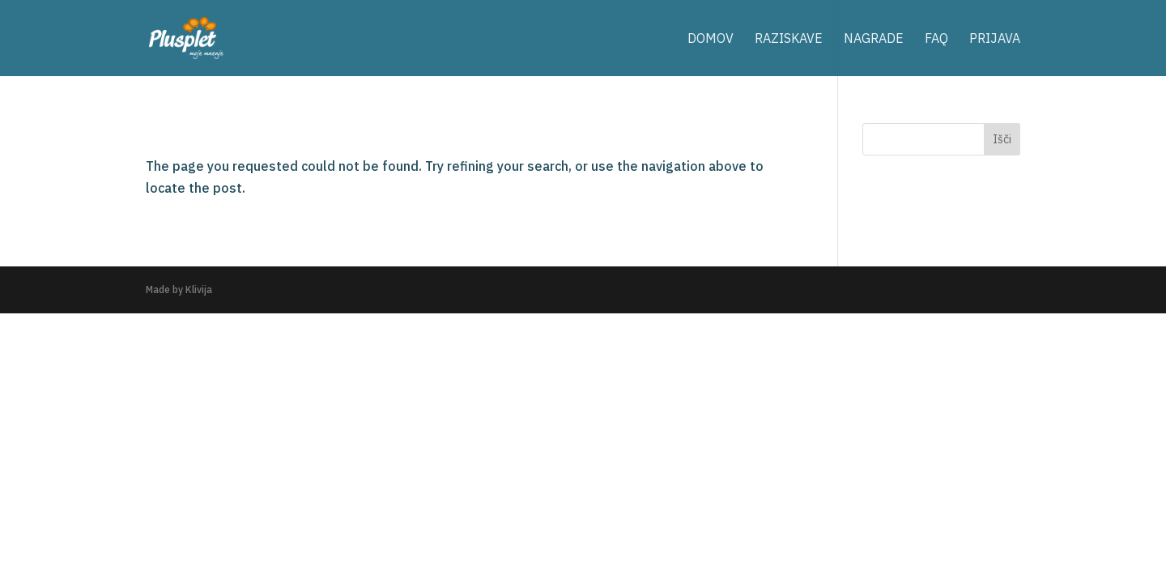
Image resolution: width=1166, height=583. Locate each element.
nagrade (874, 39)
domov (710, 39)
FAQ (936, 39)
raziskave (789, 39)
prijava (994, 39)
